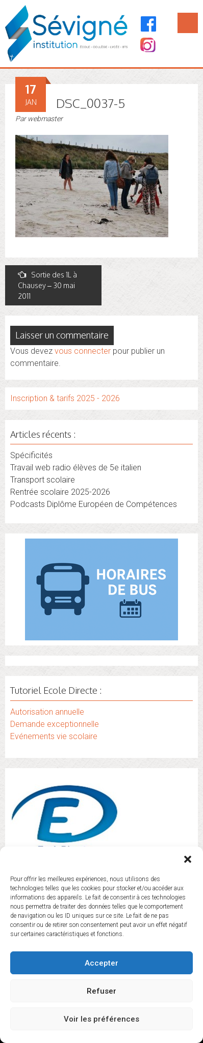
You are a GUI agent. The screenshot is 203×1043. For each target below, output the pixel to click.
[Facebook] (149, 24)
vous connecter (83, 351)
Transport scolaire (42, 480)
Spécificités (31, 455)
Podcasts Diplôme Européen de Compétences (93, 504)
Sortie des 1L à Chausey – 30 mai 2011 (47, 285)
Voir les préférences (101, 1019)
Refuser (101, 991)
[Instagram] (147, 46)
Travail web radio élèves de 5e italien (75, 467)
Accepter (101, 963)
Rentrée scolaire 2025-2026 (60, 492)
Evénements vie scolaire (53, 736)
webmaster (45, 119)
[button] (188, 859)
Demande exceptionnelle (54, 724)
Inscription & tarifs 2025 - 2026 (65, 398)
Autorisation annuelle (47, 712)
